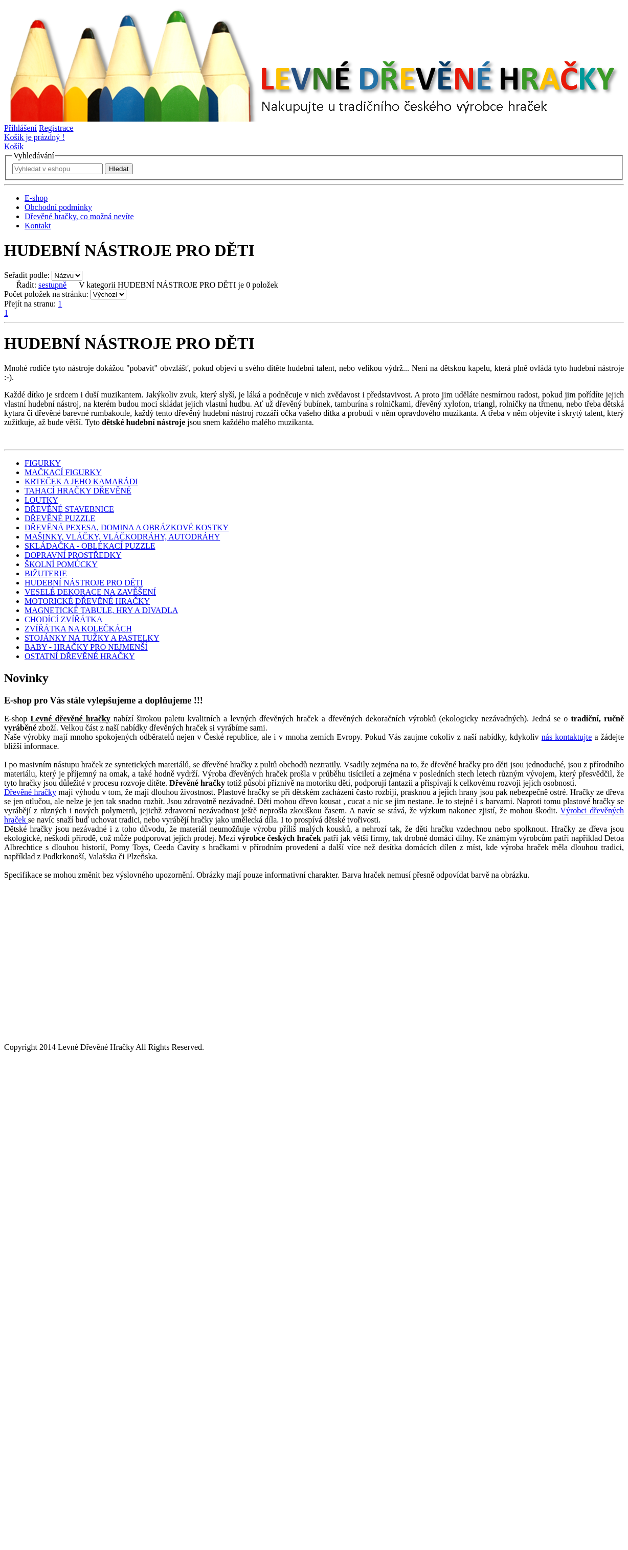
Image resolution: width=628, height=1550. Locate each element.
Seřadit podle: (27, 275)
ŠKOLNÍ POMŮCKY (61, 564)
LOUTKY (41, 500)
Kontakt (38, 225)
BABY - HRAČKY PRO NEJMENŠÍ (86, 647)
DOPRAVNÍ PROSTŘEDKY (73, 555)
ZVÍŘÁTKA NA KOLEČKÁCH (78, 628)
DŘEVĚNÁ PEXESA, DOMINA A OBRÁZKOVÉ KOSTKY (127, 527)
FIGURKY (43, 463)
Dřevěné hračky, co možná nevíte (79, 216)
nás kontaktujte (567, 737)
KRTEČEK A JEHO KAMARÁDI (81, 481)
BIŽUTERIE (46, 573)
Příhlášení (20, 128)
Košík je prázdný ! (34, 137)
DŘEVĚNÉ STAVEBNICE (69, 509)
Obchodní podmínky (58, 207)
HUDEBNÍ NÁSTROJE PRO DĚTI (84, 582)
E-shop (36, 198)
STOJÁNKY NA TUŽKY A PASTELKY (92, 637)
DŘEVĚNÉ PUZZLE (60, 518)
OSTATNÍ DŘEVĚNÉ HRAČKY (80, 656)
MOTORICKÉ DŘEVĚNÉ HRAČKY (87, 601)
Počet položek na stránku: (46, 294)
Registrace (56, 128)
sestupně (52, 284)
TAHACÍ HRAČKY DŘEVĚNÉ (78, 490)
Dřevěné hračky (30, 792)
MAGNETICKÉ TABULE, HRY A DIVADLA (101, 610)
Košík (14, 146)
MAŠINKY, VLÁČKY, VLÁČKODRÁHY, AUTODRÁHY (122, 536)
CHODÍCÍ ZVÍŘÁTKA (63, 619)
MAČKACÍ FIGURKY (63, 472)
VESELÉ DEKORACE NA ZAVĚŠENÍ (90, 592)
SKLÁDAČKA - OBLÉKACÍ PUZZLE (90, 546)
